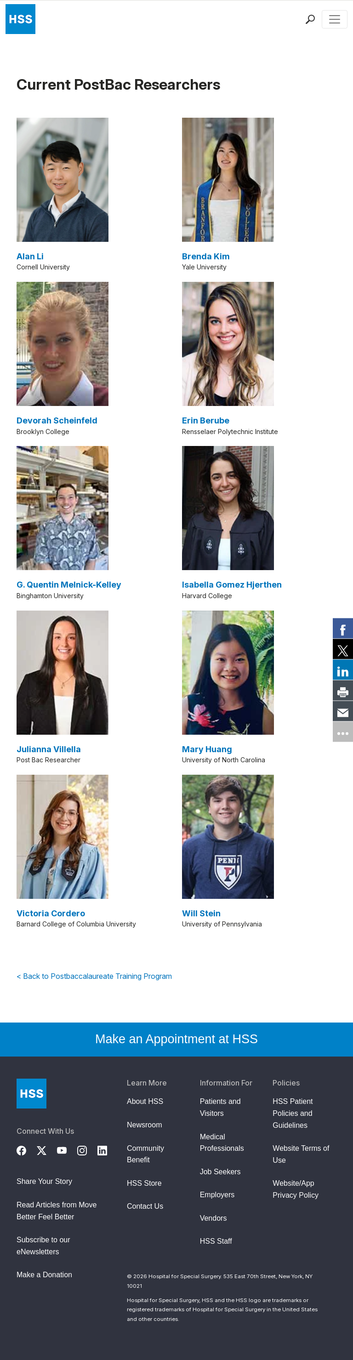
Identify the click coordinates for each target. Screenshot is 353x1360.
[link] (343, 628)
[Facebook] (27, 1149)
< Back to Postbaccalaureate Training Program (94, 976)
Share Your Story (44, 1181)
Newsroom (144, 1125)
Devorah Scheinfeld (57, 420)
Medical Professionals (222, 1143)
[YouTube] (67, 1149)
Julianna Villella (49, 749)
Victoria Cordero (51, 913)
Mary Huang (207, 749)
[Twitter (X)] (47, 1149)
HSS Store (144, 1183)
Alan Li (30, 256)
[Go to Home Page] (31, 1094)
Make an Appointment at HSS (176, 1039)
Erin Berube (205, 420)
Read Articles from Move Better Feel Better (57, 1211)
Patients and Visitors (220, 1107)
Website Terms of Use (301, 1154)
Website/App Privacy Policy (296, 1189)
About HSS (145, 1101)
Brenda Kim (206, 256)
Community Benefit (145, 1154)
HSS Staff (216, 1241)
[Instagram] (87, 1149)
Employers (217, 1195)
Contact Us (145, 1206)
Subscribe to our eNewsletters (43, 1246)
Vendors (213, 1218)
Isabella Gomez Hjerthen (232, 584)
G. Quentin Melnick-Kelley (69, 584)
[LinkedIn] (107, 1149)
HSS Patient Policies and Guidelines (293, 1113)
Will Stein (201, 913)
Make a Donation (44, 1275)
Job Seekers (220, 1172)
